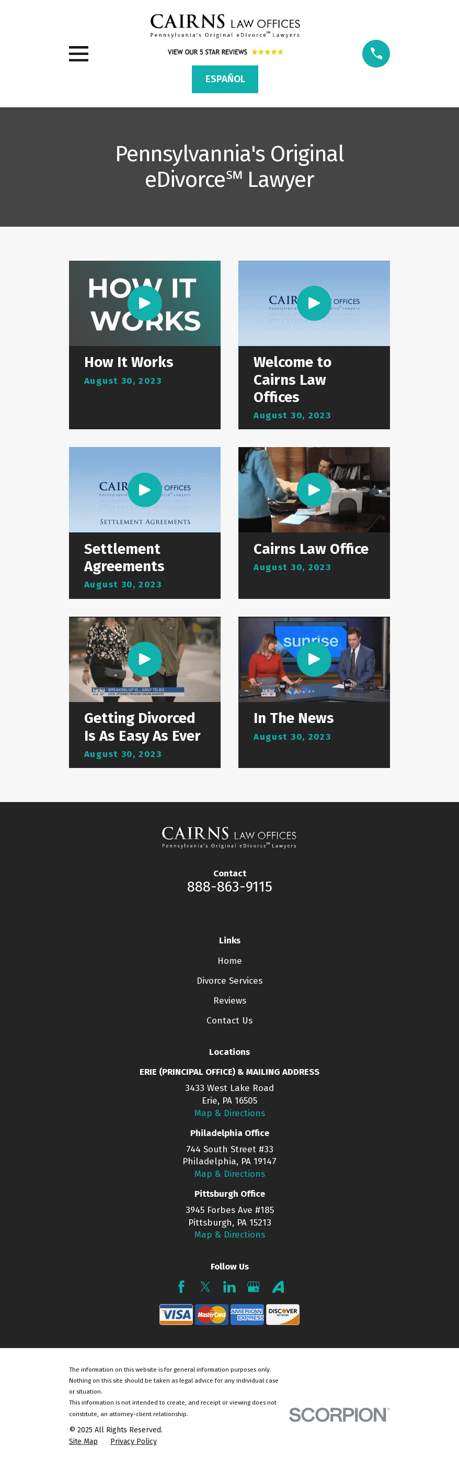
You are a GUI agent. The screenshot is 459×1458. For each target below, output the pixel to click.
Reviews (229, 1000)
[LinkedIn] (229, 1287)
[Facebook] (181, 1287)
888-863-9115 (229, 886)
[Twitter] (205, 1287)
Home (229, 960)
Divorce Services (229, 980)
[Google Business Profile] (253, 1287)
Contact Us (229, 1020)
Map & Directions (229, 1113)
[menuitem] (83, 1442)
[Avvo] (278, 1287)
